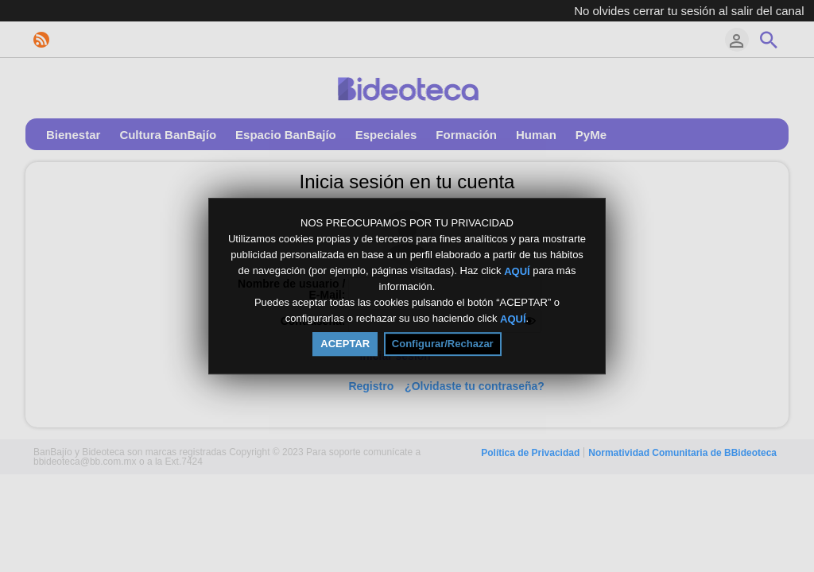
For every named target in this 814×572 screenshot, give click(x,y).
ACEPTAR (345, 344)
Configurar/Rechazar (443, 344)
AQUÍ (517, 270)
